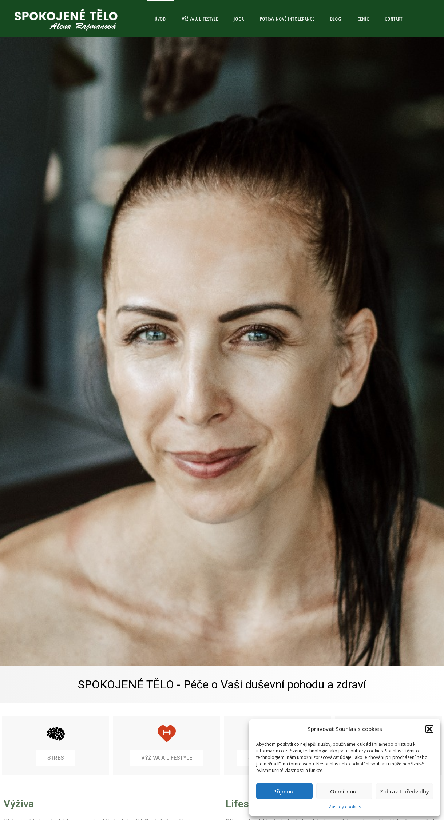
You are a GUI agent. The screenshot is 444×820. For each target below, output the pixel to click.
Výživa (19, 804)
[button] (429, 729)
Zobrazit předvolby (404, 791)
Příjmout (284, 791)
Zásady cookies (345, 807)
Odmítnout (344, 791)
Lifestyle (246, 804)
